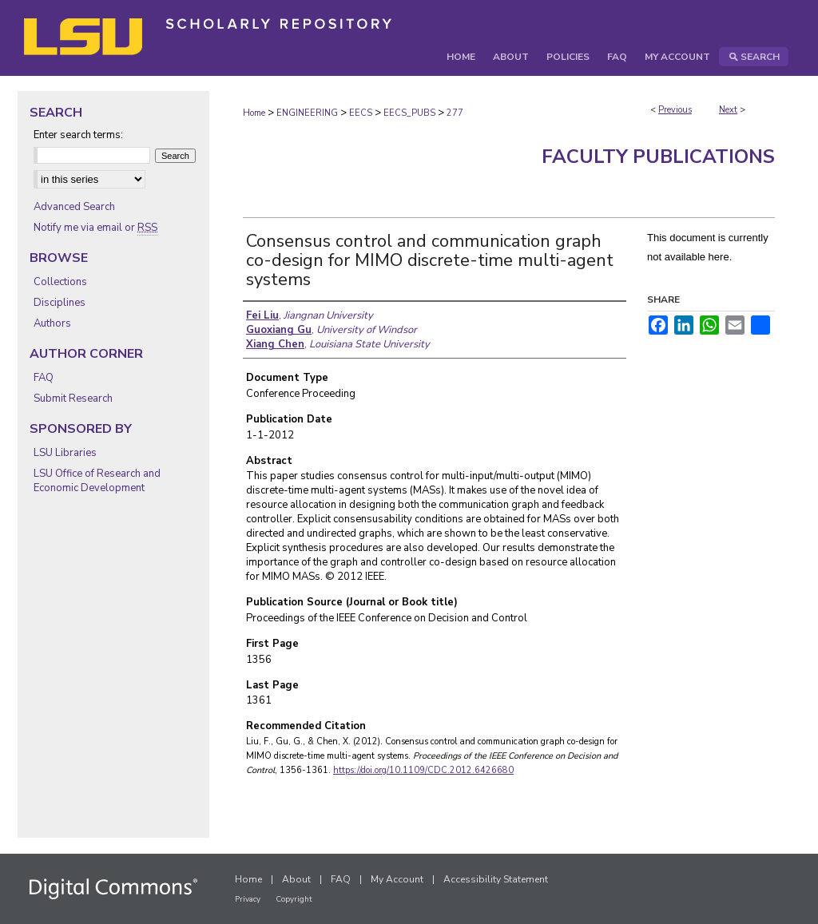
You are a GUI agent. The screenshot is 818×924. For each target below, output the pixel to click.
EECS (360, 113)
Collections (60, 282)
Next (728, 110)
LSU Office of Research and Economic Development (97, 480)
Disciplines (59, 302)
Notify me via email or (95, 227)
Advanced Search (74, 207)
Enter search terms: (78, 135)
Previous (675, 110)
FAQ (44, 378)
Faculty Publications (658, 156)
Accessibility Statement (495, 879)
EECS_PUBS (409, 113)
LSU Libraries (65, 453)
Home (254, 113)
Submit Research (73, 398)
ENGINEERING (307, 113)
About (296, 879)
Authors (52, 323)
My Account (397, 879)
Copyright (294, 899)
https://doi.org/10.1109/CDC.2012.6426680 (423, 770)
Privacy (247, 899)
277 (455, 113)
